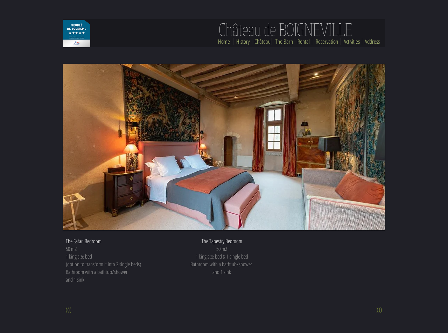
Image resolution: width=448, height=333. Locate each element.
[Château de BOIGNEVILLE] (285, 29)
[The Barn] (284, 41)
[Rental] (303, 41)
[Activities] (351, 41)
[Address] (372, 41)
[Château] (262, 41)
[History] (243, 41)
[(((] (68, 310)
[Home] (224, 41)
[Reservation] (327, 41)
